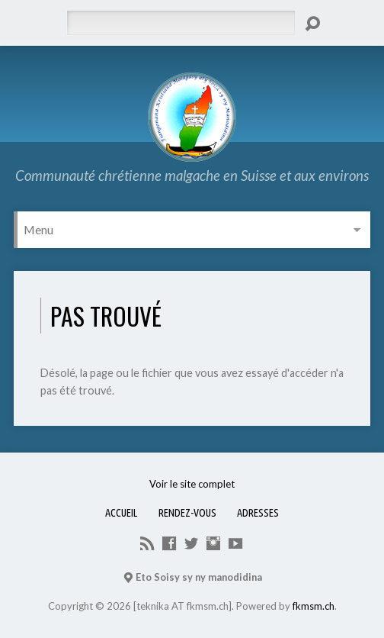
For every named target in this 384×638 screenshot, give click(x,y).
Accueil (121, 513)
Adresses (258, 513)
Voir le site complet (192, 484)
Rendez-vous (187, 513)
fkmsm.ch (313, 606)
